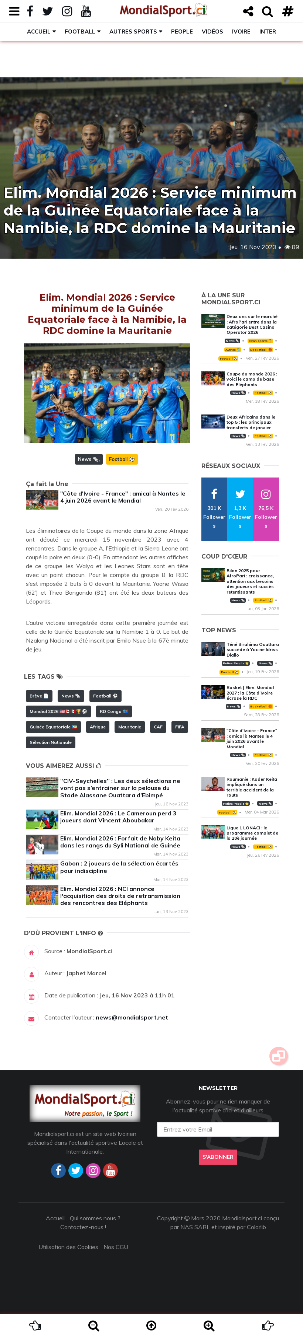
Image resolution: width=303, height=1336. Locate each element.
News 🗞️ (88, 459)
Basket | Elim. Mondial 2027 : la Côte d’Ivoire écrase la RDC (250, 693)
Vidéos (212, 31)
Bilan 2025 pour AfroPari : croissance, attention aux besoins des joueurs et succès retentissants (250, 581)
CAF (158, 727)
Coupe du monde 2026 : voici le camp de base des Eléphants (252, 379)
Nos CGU (115, 1247)
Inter (267, 31)
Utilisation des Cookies (68, 1247)
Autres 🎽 (232, 350)
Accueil (39, 31)
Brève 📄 (39, 696)
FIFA (179, 727)
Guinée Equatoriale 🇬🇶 (53, 727)
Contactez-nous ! (83, 1227)
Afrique (98, 727)
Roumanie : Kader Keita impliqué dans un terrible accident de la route (252, 787)
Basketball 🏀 (261, 350)
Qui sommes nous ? (95, 1218)
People (182, 31)
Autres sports (133, 31)
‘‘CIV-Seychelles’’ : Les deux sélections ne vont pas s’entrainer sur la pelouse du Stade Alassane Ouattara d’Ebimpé (120, 787)
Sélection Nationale (51, 742)
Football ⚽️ (122, 459)
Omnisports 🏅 (260, 341)
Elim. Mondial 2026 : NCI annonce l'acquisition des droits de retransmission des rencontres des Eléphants (120, 895)
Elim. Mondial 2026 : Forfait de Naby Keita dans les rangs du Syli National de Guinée (120, 842)
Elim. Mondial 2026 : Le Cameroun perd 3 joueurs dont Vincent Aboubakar (118, 816)
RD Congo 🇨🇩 (114, 711)
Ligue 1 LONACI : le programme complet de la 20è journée (252, 833)
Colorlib (256, 1227)
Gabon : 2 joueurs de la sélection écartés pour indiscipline (119, 867)
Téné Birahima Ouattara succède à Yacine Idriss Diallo (253, 649)
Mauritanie (129, 727)
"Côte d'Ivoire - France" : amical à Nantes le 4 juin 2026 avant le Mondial (122, 497)
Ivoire (241, 31)
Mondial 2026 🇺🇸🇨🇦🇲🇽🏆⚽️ (58, 711)
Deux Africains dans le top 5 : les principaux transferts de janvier (251, 422)
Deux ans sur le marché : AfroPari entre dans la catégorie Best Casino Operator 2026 (252, 324)
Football (80, 31)
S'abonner (218, 1157)
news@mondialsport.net (132, 1017)
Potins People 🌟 (236, 663)
